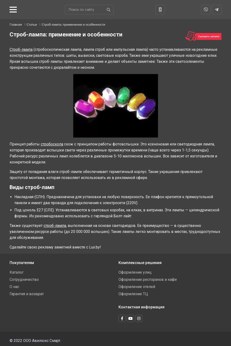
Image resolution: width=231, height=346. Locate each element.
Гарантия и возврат (27, 294)
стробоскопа (52, 144)
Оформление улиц (135, 272)
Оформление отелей (136, 286)
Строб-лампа (21, 49)
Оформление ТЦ (133, 294)
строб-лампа (55, 225)
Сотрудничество (24, 279)
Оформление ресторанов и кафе (147, 279)
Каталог (17, 272)
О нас (14, 286)
